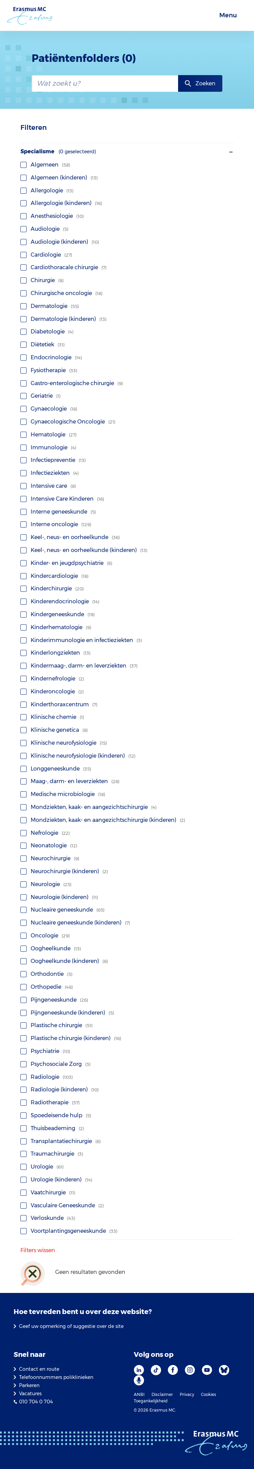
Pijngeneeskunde (54, 1000)
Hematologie (48, 434)
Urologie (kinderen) (56, 1179)
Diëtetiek (42, 344)
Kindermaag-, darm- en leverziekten (79, 665)
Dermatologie (49, 306)
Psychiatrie (45, 1051)
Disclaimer (162, 1394)
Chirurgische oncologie (61, 293)
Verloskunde (47, 1218)
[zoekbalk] (105, 83)
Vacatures (30, 1393)
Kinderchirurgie (52, 588)
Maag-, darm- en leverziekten (70, 781)
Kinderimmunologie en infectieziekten (81, 640)
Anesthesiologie (52, 216)
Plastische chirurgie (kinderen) (70, 1038)
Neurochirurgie (49, 858)
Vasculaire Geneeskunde (62, 1205)
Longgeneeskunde (55, 768)
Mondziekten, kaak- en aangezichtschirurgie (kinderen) (102, 820)
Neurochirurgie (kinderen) (64, 871)
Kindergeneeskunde (57, 614)
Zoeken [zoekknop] (205, 83)
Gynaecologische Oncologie (67, 421)
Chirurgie (42, 280)
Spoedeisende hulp (55, 1115)
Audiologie (44, 229)
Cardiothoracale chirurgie (63, 267)
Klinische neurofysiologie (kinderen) (78, 756)
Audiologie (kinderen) (59, 242)
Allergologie (47, 190)
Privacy (187, 1394)
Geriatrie (40, 396)
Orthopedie (46, 987)
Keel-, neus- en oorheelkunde (70, 537)
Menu (228, 15)
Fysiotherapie (48, 370)
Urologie (42, 1166)
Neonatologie (48, 845)
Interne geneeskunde (58, 511)
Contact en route (39, 1369)
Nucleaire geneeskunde (62, 909)
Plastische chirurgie (56, 1025)
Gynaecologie (48, 408)
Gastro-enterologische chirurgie (71, 383)
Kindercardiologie (54, 576)
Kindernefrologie (52, 678)
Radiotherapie (50, 1102)
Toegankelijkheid (151, 1400)
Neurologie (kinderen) (59, 897)
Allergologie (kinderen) (61, 203)
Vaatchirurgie (47, 1192)
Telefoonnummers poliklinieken (56, 1377)
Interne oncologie (55, 524)
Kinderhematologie (55, 627)
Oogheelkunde (50, 948)
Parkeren (29, 1385)
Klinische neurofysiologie (63, 743)
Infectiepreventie (53, 460)
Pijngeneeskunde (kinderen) (67, 1012)
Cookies (208, 1394)
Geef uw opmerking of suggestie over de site (71, 1326)
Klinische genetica (54, 730)
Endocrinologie (51, 357)
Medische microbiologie (62, 794)
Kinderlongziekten (55, 653)
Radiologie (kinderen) (59, 1089)
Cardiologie (46, 255)
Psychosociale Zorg (55, 1064)
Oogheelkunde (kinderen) (64, 961)
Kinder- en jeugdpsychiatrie (66, 563)
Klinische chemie (52, 717)
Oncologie (45, 935)
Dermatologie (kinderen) (63, 319)
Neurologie (46, 884)
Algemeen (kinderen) (59, 177)
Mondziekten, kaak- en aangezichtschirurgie (88, 807)
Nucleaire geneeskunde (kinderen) (75, 922)
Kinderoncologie (52, 691)
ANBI (139, 1394)
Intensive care (48, 486)
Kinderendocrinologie (59, 601)
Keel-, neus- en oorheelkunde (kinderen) (83, 550)
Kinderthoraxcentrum (58, 704)
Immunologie (48, 447)
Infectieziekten (49, 473)
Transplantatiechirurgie (60, 1141)
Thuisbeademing (52, 1128)
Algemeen (45, 164)
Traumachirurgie (51, 1154)
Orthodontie (46, 974)
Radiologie (46, 1077)
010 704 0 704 (36, 1402)
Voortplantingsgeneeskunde (68, 1231)
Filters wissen (37, 1250)
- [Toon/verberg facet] (231, 151)
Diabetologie (47, 331)
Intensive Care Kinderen (62, 499)
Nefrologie (45, 833)
